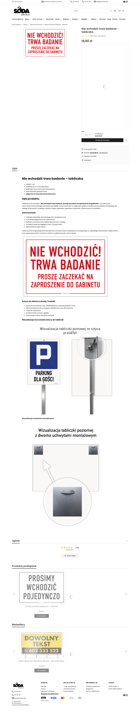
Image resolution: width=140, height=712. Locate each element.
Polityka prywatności (93, 686)
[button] (115, 10)
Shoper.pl (46, 700)
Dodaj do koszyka (102, 140)
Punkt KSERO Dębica (115, 689)
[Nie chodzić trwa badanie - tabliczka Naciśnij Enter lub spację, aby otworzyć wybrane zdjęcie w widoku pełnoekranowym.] (45, 43)
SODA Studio (113, 686)
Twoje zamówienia (70, 686)
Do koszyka (42, 616)
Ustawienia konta (69, 689)
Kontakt (43, 686)
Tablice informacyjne (36, 24)
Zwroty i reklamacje (92, 691)
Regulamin (89, 689)
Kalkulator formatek (47, 691)
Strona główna (16, 24)
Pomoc (43, 689)
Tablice (25, 24)
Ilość (83, 131)
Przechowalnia (68, 691)
